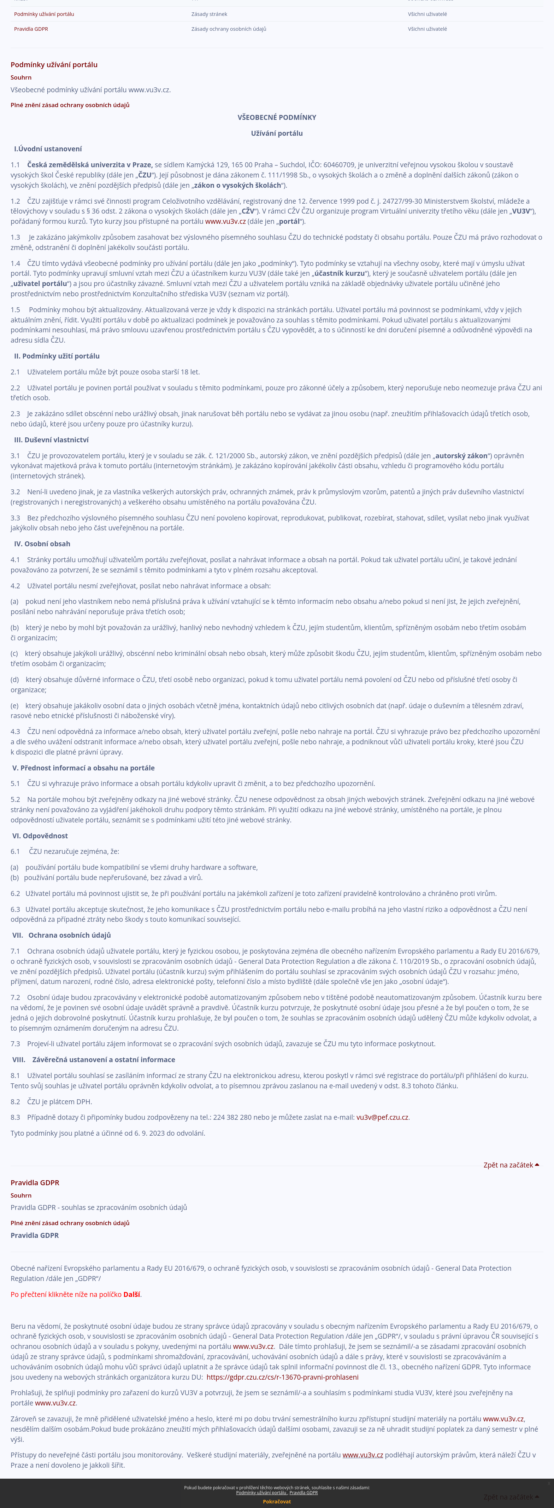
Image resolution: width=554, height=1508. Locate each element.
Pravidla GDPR (304, 1493)
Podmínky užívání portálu (261, 1493)
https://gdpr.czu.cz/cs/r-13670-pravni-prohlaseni (283, 1377)
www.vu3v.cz (225, 221)
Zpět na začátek (512, 1165)
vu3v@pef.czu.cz (382, 1117)
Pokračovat (277, 1501)
